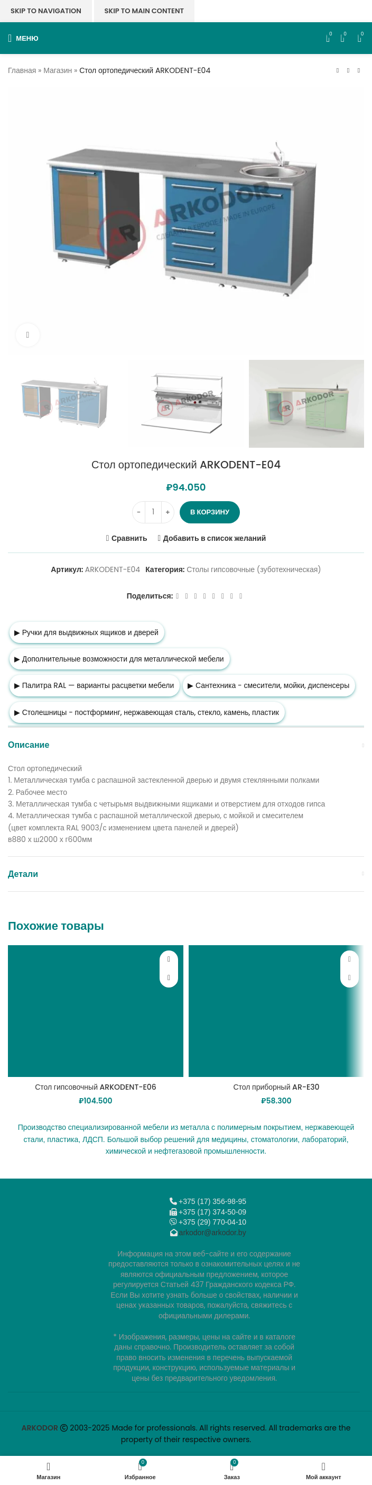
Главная (22, 70)
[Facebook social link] (177, 596)
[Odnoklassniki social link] (204, 596)
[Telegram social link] (231, 596)
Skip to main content (144, 11)
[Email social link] (195, 596)
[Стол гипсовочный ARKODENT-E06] (95, 1011)
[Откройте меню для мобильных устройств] (23, 38)
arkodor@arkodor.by (212, 1232)
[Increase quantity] (167, 512)
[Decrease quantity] (138, 512)
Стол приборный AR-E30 (276, 1087)
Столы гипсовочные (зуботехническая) (254, 569)
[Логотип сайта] (186, 37)
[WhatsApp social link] (213, 596)
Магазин (57, 70)
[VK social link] (222, 596)
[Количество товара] (153, 512)
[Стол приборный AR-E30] (276, 1011)
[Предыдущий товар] (337, 70)
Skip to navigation (46, 11)
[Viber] (240, 596)
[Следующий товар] (359, 70)
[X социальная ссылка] (186, 596)
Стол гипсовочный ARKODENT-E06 (95, 1087)
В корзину (209, 512)
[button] (169, 978)
